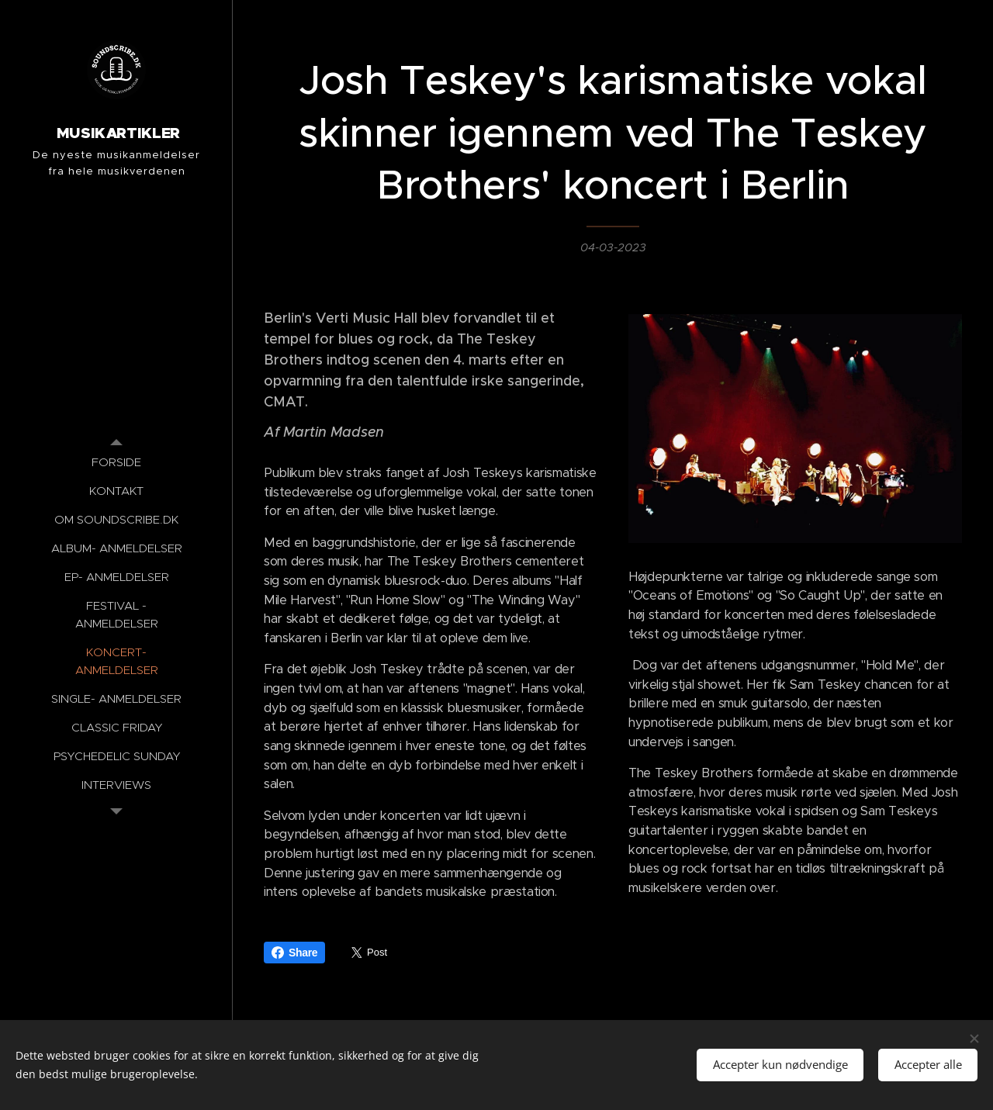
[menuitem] (116, 462)
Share (294, 952)
